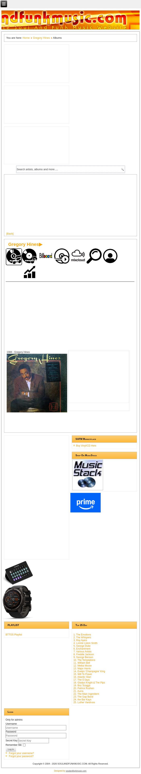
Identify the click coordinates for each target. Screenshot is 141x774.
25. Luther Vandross (84, 702)
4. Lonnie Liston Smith (85, 643)
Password (11, 731)
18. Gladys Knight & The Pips (89, 682)
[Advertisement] (68, 312)
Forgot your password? (21, 756)
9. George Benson (83, 657)
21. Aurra (78, 691)
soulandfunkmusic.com (76, 771)
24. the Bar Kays (82, 699)
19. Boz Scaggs (81, 685)
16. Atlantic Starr (82, 677)
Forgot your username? (21, 753)
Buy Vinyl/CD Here (86, 445)
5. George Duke (82, 646)
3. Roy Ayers (80, 640)
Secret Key (12, 740)
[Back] (10, 233)
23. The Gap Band (83, 696)
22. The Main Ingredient (86, 694)
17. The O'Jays (81, 679)
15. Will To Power (82, 674)
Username (11, 723)
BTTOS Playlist (14, 634)
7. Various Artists (82, 651)
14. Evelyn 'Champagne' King (89, 671)
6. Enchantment (81, 648)
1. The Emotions (82, 634)
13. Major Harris (82, 668)
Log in (11, 749)
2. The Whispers (82, 637)
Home (26, 37)
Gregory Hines (41, 37)
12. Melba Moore (82, 665)
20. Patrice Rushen (83, 688)
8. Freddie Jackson (83, 654)
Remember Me (14, 744)
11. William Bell (81, 662)
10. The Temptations (84, 660)
